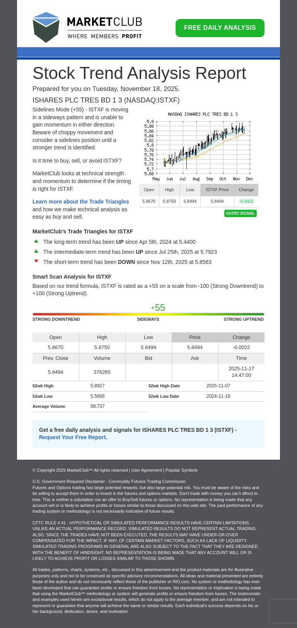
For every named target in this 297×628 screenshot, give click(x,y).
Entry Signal (240, 213)
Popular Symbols (182, 470)
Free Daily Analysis (220, 27)
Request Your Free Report (72, 437)
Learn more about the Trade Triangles (80, 201)
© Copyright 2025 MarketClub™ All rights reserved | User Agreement (97, 470)
